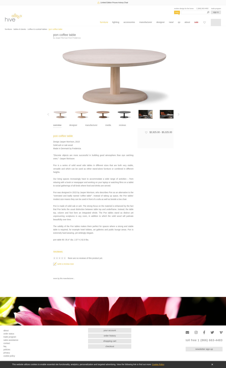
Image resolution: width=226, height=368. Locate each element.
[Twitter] (212, 332)
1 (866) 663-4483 (202, 8)
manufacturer (145, 22)
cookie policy (9, 356)
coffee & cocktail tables (37, 29)
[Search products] (195, 12)
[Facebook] (204, 332)
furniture (104, 22)
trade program (216, 8)
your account (110, 330)
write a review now (63, 264)
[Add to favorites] (146, 132)
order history (110, 335)
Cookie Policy (158, 364)
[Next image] (178, 114)
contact (6, 343)
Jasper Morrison (61, 38)
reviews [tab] (122, 125)
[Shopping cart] (216, 22)
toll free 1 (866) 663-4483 (204, 340)
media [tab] (108, 125)
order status (8, 334)
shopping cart (109, 341)
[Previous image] (48, 114)
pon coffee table (55, 29)
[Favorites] (204, 22)
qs (179, 22)
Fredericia (77, 38)
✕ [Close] (212, 364)
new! (171, 22)
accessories (129, 22)
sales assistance (10, 340)
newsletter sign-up (204, 349)
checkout (109, 346)
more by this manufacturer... (64, 278)
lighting (115, 22)
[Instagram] (196, 332)
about (187, 22)
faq (4, 346)
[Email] (187, 332)
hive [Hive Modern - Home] (13, 17)
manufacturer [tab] (91, 125)
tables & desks (20, 29)
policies (6, 349)
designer (160, 22)
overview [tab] (57, 125)
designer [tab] (73, 125)
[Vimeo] (221, 332)
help (177, 12)
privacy (6, 353)
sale (196, 22)
